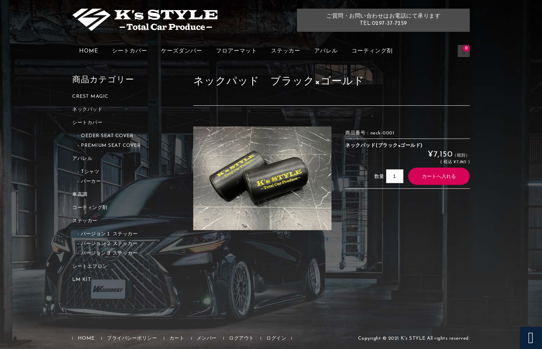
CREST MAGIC (90, 96)
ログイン (276, 338)
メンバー (207, 338)
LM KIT (81, 279)
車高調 (79, 194)
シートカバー (129, 51)
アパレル (326, 51)
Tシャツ (90, 171)
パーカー (91, 181)
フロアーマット (236, 51)
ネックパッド (87, 109)
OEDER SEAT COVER (107, 136)
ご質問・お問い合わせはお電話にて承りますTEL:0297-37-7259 (383, 19)
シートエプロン (90, 266)
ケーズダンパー (181, 51)
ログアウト (241, 338)
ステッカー (285, 51)
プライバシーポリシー (132, 338)
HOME (88, 51)
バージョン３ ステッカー (109, 253)
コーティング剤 (372, 51)
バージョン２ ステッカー (109, 243)
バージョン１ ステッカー (109, 234)
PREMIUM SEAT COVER (111, 145)
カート (177, 338)
